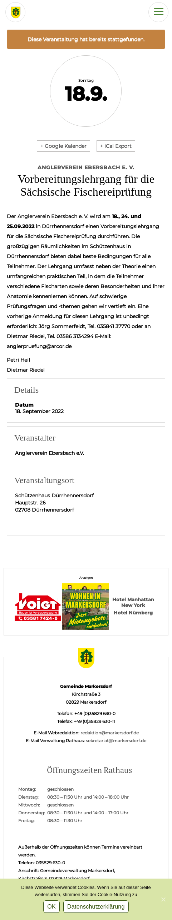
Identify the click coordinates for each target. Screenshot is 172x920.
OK (51, 907)
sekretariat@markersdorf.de (116, 740)
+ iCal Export (116, 146)
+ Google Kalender (63, 146)
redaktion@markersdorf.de (109, 732)
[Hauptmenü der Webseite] (158, 12)
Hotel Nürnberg (133, 612)
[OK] (163, 899)
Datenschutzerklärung (96, 907)
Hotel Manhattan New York (133, 602)
